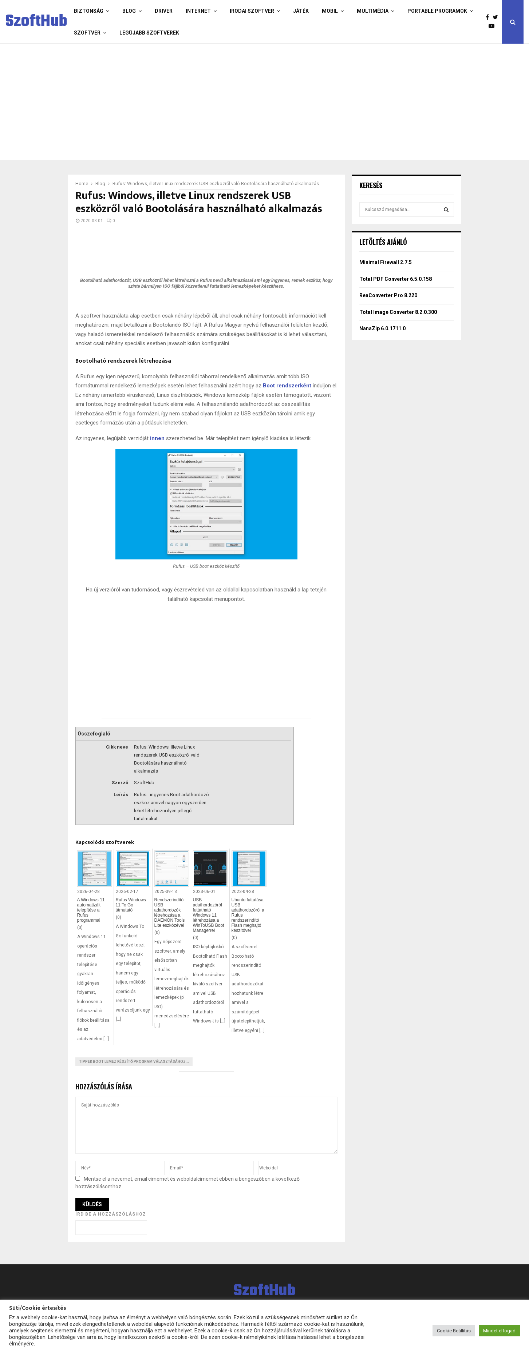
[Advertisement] (235, 102)
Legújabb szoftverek (149, 33)
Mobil (330, 11)
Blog (129, 11)
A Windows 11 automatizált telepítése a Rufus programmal (91, 910)
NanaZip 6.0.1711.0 (382, 328)
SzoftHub (36, 22)
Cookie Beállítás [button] (454, 1330)
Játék (301, 11)
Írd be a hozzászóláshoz (110, 1214)
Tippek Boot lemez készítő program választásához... (134, 1062)
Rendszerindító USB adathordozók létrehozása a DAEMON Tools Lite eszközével (169, 912)
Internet (198, 11)
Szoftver (87, 33)
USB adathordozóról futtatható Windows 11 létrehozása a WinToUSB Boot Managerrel (208, 915)
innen (157, 438)
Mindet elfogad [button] (499, 1330)
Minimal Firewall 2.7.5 (385, 262)
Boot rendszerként (287, 385)
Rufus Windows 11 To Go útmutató (131, 905)
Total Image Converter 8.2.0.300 (398, 312)
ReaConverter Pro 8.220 (388, 295)
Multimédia (372, 11)
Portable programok (437, 11)
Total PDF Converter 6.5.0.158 (395, 279)
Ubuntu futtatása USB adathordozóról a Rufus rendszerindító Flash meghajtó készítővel (248, 915)
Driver (164, 11)
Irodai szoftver (252, 11)
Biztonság (88, 11)
